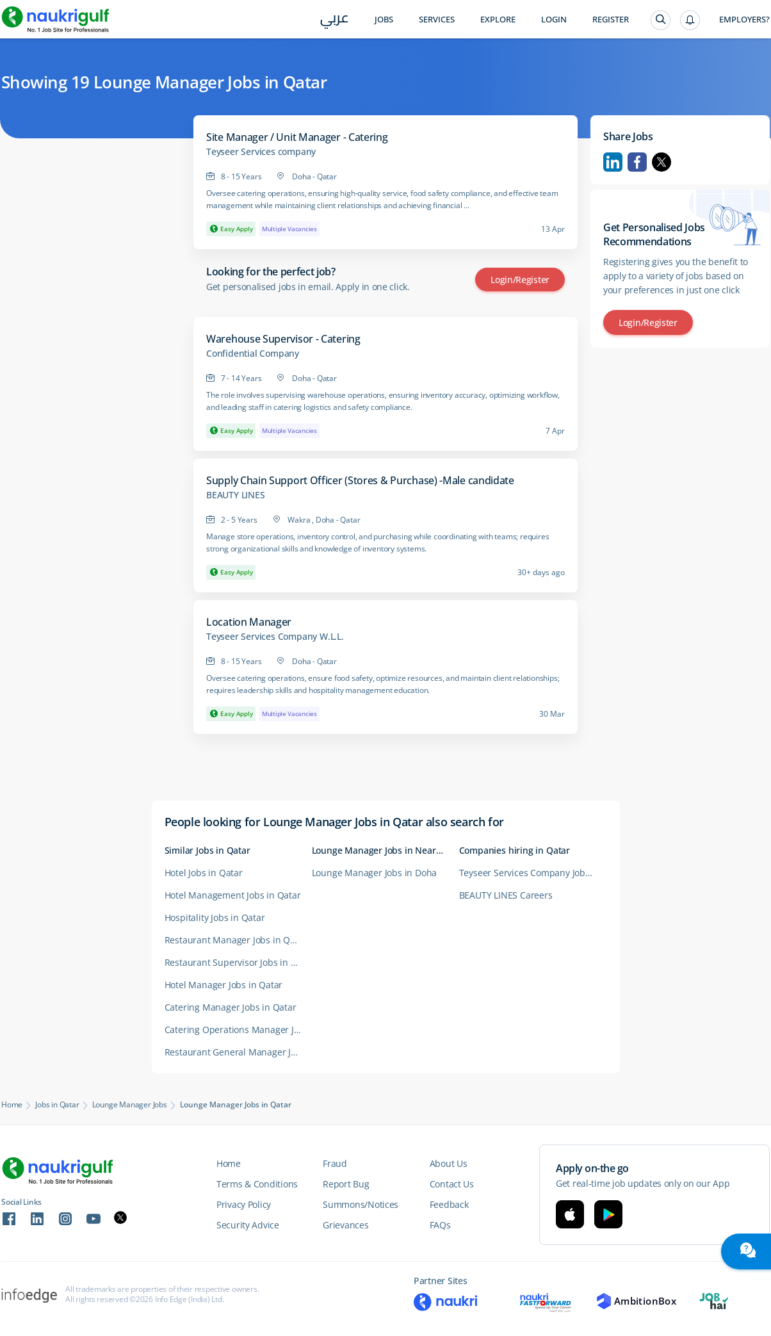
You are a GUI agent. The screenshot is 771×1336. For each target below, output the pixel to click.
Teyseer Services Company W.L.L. (275, 636)
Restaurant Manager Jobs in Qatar (236, 940)
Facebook (637, 162)
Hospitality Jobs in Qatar (215, 917)
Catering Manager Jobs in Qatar (230, 1007)
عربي (334, 20)
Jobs (384, 19)
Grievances (345, 1225)
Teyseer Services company (261, 152)
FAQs (440, 1225)
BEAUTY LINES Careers (506, 895)
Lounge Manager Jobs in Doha (374, 873)
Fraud (335, 1163)
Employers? (744, 19)
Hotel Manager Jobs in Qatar (224, 985)
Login (554, 19)
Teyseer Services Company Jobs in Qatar (532, 873)
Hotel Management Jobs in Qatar (233, 895)
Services (437, 19)
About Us (448, 1163)
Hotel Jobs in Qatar (204, 873)
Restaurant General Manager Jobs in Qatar (238, 1052)
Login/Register (520, 279)
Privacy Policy (243, 1204)
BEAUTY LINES (235, 495)
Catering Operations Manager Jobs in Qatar (238, 1029)
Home (11, 1104)
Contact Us (452, 1184)
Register (610, 19)
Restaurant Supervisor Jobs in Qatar (238, 962)
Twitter (661, 162)
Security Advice (247, 1225)
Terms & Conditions (257, 1184)
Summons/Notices (360, 1204)
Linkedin (612, 162)
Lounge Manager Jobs (129, 1104)
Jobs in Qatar (57, 1104)
